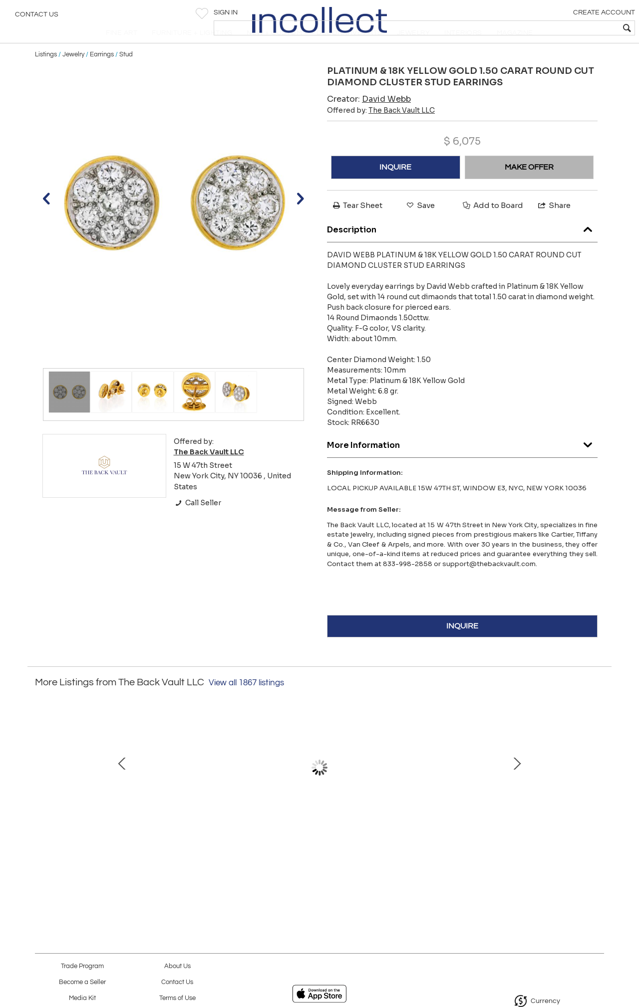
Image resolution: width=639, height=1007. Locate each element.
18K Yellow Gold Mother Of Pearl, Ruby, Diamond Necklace (526, 839)
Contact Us (36, 17)
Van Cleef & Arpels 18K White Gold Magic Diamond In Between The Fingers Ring (317, 839)
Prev (42, 794)
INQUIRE (395, 189)
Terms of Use (177, 998)
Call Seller (197, 524)
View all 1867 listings (246, 704)
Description (462, 249)
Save (420, 226)
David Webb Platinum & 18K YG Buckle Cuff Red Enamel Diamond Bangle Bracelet (107, 839)
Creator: (369, 120)
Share (554, 226)
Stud (126, 75)
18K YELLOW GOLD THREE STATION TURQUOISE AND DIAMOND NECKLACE (212, 839)
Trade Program (82, 966)
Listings (46, 75)
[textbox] (559, 28)
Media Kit (82, 998)
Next (596, 794)
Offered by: (381, 131)
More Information (462, 464)
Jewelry (73, 75)
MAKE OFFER (529, 189)
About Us (177, 966)
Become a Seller (82, 982)
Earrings (102, 75)
